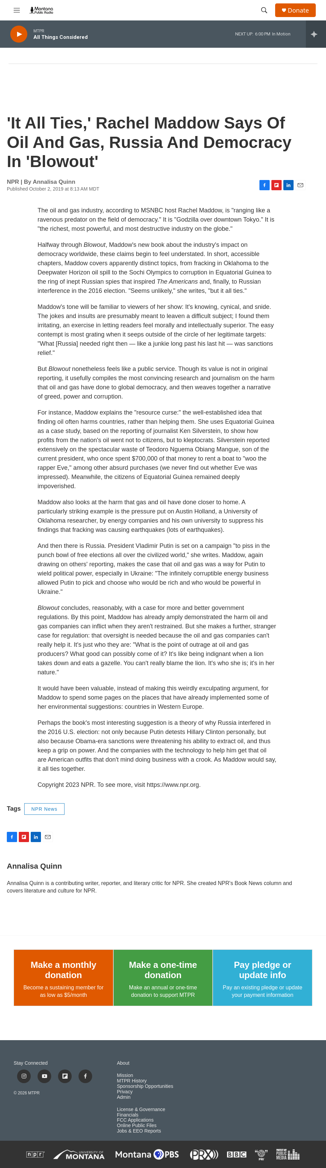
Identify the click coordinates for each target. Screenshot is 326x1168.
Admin (124, 1097)
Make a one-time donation (163, 970)
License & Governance (141, 1109)
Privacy (125, 1091)
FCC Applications (135, 1120)
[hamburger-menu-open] (16, 10)
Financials (128, 1115)
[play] (18, 34)
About (123, 1063)
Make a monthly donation (63, 970)
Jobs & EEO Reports (139, 1131)
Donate (298, 10)
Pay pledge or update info (262, 970)
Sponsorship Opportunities (145, 1086)
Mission (125, 1075)
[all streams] (316, 34)
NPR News (44, 809)
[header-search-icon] (264, 10)
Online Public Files (137, 1125)
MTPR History (132, 1080)
